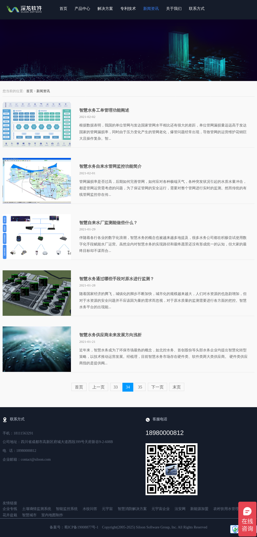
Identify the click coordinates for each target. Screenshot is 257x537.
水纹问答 (90, 509)
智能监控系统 (67, 509)
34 (128, 387)
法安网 (180, 509)
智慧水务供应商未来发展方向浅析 (110, 335)
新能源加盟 (199, 509)
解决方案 (105, 8)
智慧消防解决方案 (132, 509)
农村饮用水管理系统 (229, 509)
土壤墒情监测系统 (36, 509)
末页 (177, 387)
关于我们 (174, 8)
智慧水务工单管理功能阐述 (104, 110)
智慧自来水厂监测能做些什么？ (108, 222)
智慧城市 (29, 515)
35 (140, 387)
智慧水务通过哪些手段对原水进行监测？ (116, 279)
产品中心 (82, 8)
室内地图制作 (52, 515)
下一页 (157, 387)
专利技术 (128, 8)
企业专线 (10, 509)
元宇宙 (107, 509)
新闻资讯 (151, 8)
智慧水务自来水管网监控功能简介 (110, 166)
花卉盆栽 (10, 515)
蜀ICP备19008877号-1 (81, 527)
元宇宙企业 (160, 509)
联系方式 (197, 8)
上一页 (98, 387)
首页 (63, 8)
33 (116, 387)
